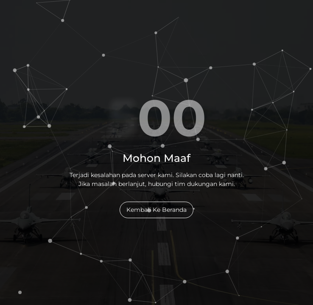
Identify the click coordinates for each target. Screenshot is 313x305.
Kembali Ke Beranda (156, 210)
